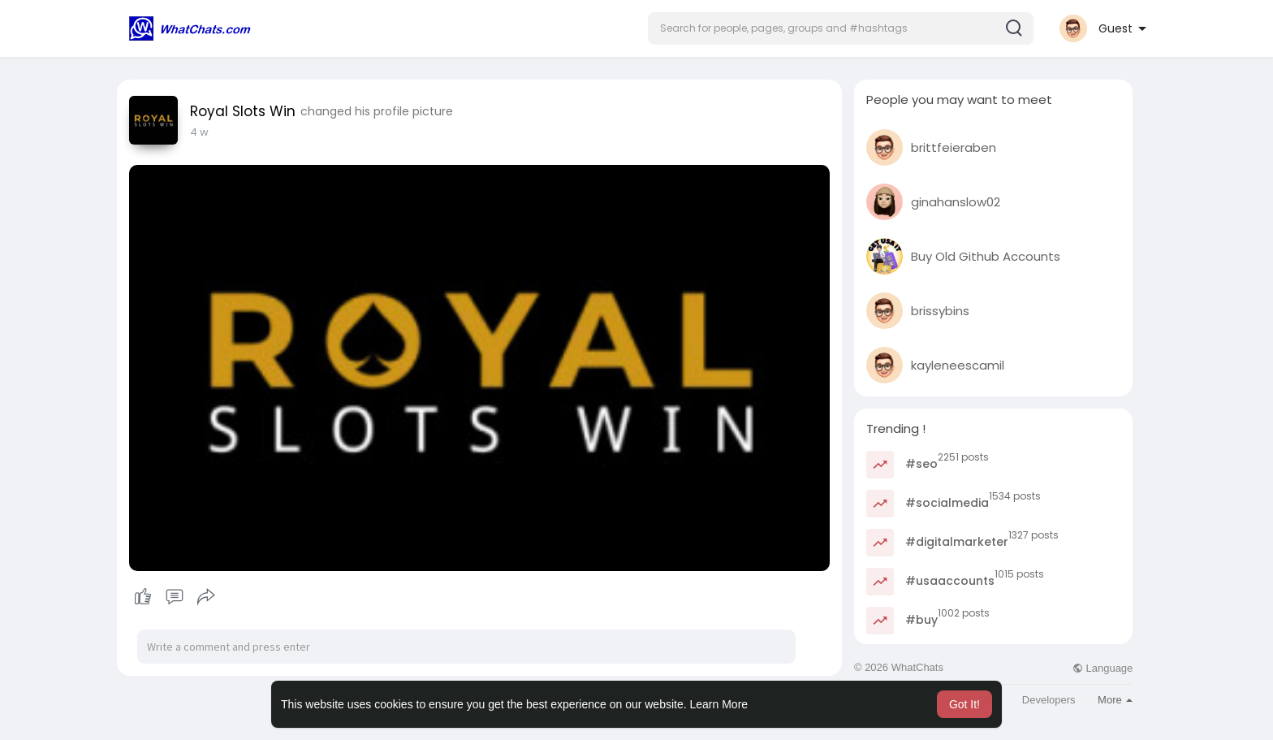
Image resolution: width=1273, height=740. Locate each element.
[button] (841, 28)
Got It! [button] (964, 704)
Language (1102, 668)
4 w (199, 132)
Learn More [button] (719, 704)
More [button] (1115, 700)
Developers (1049, 700)
